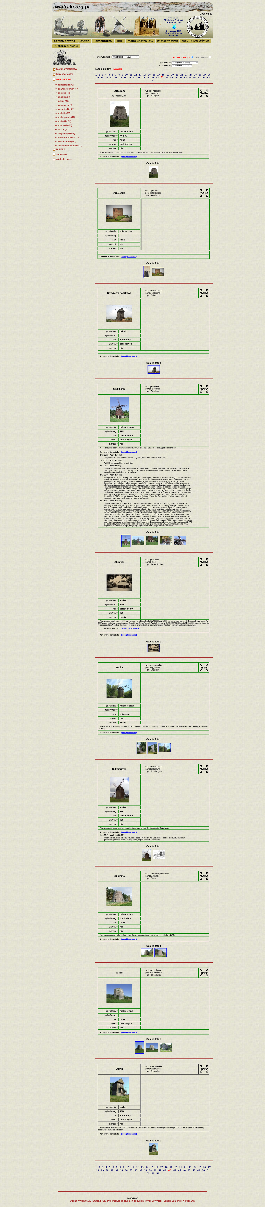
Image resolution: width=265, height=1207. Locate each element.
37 (134, 77)
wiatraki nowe (64, 159)
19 (168, 74)
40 (148, 77)
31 (107, 77)
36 (130, 77)
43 (162, 77)
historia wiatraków (66, 69)
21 (177, 74)
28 (209, 74)
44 (167, 77)
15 (149, 74)
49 (190, 77)
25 (195, 74)
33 (116, 77)
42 (157, 77)
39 (143, 77)
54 (153, 80)
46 (176, 77)
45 (172, 77)
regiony (60, 149)
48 (185, 77)
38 (139, 77)
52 (204, 77)
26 (200, 74)
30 (102, 77)
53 (208, 77)
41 (153, 77)
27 (205, 74)
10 (126, 74)
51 (199, 77)
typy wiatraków (64, 74)
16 (154, 74)
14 (145, 74)
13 (140, 74)
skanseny (61, 154)
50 (195, 77)
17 (158, 74)
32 (111, 77)
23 (186, 74)
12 (135, 74)
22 (182, 74)
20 (172, 74)
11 (131, 74)
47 (181, 77)
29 (97, 77)
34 (120, 77)
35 (125, 77)
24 (191, 74)
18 (163, 74)
